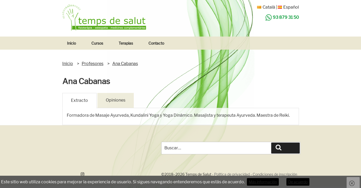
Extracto (79, 100)
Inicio (71, 43)
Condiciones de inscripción (275, 174)
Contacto (156, 43)
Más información (263, 182)
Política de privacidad (232, 174)
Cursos (97, 43)
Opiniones (115, 100)
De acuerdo (298, 182)
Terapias (126, 43)
